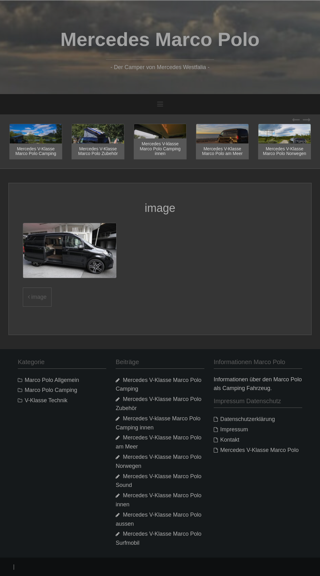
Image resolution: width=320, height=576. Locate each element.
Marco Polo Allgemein (52, 380)
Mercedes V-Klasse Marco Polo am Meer (222, 151)
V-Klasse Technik (46, 400)
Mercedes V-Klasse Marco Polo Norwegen (284, 151)
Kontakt (229, 440)
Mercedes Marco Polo (159, 39)
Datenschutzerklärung (247, 419)
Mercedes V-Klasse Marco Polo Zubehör (98, 151)
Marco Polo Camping (51, 390)
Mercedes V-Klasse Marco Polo (259, 450)
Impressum (234, 429)
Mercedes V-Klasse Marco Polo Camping (35, 151)
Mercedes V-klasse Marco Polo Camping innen (160, 148)
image (39, 297)
